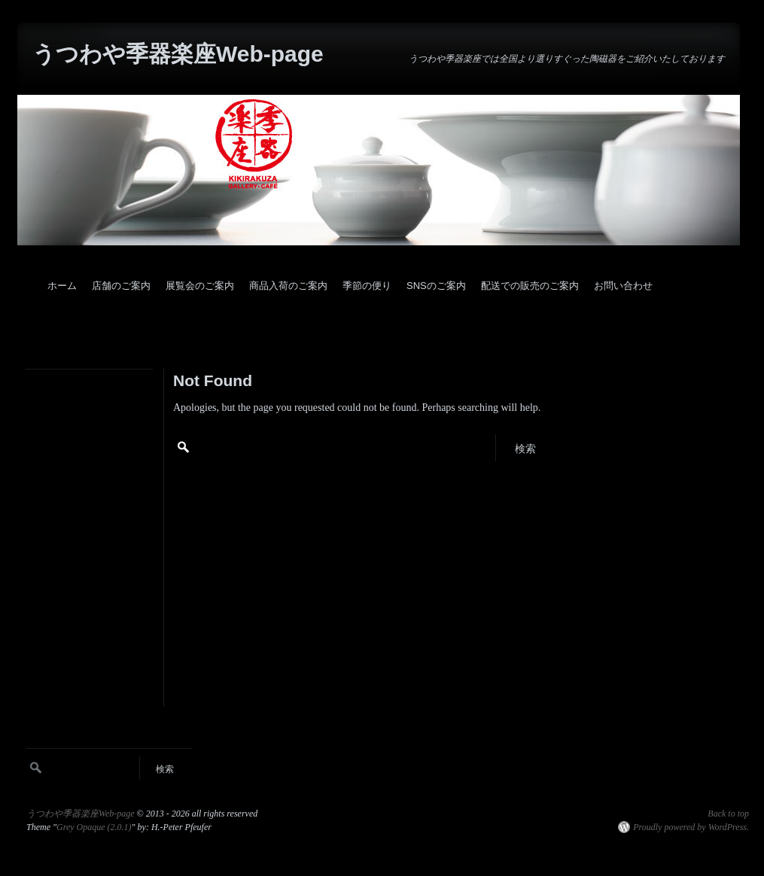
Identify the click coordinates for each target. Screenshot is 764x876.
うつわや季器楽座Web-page (178, 53)
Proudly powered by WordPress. (691, 827)
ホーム (62, 285)
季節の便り (366, 285)
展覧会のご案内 (200, 285)
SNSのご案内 (436, 285)
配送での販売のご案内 (530, 285)
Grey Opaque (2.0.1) (94, 827)
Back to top (728, 813)
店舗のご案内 (121, 285)
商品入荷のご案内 (288, 285)
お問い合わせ (623, 285)
